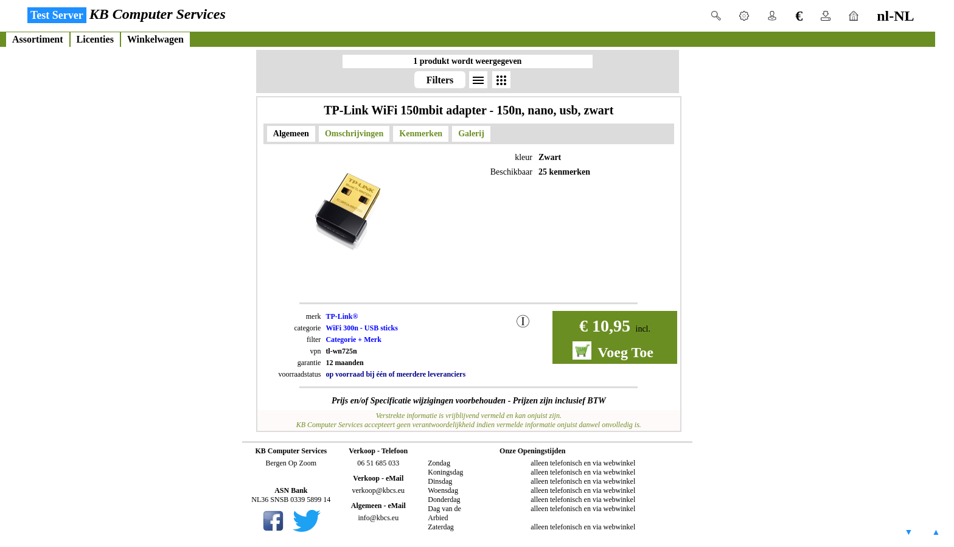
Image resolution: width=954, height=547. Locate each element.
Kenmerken (420, 133)
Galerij (471, 133)
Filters (440, 80)
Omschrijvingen (354, 133)
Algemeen (291, 133)
